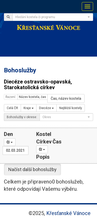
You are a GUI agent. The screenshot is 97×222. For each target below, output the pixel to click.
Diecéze (46, 108)
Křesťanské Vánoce (68, 213)
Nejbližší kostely (70, 108)
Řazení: (10, 97)
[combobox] (52, 17)
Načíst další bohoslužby (32, 169)
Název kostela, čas (32, 97)
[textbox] (51, 17)
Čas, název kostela (66, 98)
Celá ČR (12, 108)
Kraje (29, 108)
